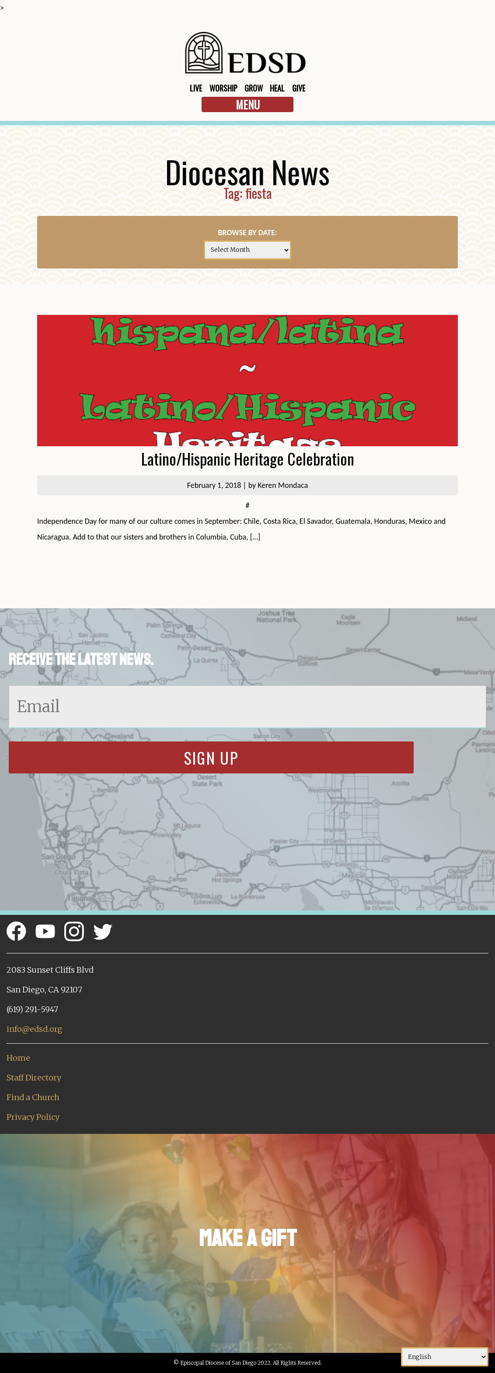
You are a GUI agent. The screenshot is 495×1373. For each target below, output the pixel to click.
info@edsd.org (34, 1029)
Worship (223, 88)
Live (196, 88)
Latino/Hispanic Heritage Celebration (247, 458)
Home (18, 1058)
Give (298, 88)
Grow (253, 88)
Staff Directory (34, 1078)
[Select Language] (444, 1356)
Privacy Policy (33, 1117)
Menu (248, 104)
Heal (277, 88)
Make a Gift (247, 1238)
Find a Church (33, 1097)
